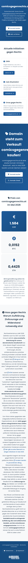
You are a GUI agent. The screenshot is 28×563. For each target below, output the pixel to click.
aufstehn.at (9, 93)
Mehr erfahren (14, 34)
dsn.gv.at (17, 359)
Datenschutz (8, 551)
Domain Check (14, 180)
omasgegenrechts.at (12, 114)
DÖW (9, 372)
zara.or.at (9, 73)
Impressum (20, 551)
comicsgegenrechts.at (9, 14)
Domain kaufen (14, 28)
